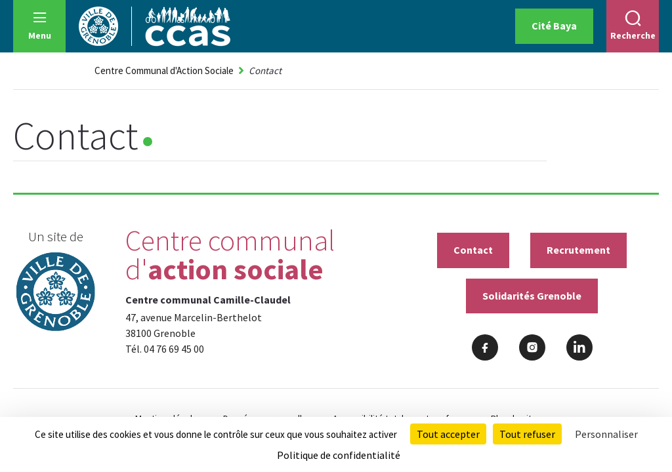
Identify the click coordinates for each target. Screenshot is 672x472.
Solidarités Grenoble (531, 295)
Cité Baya (554, 25)
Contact (473, 249)
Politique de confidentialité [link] (338, 455)
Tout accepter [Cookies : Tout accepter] (448, 434)
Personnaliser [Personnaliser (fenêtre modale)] (606, 434)
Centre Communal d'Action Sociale (164, 70)
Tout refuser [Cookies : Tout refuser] (527, 434)
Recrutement (578, 249)
